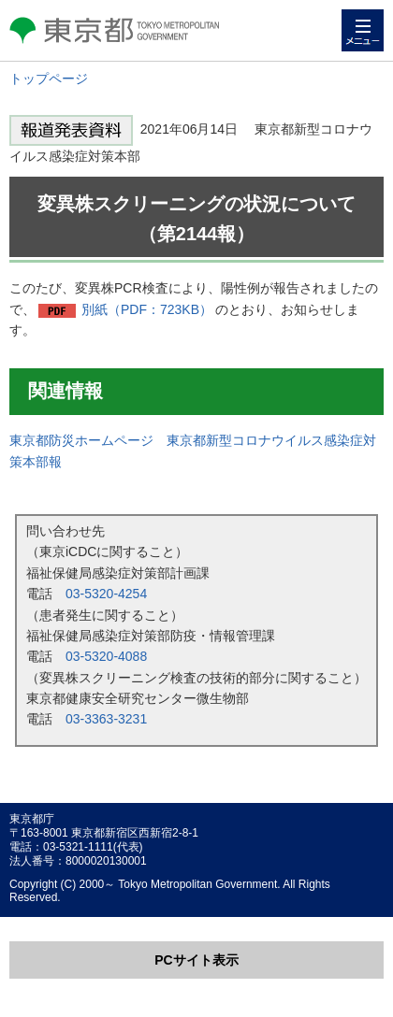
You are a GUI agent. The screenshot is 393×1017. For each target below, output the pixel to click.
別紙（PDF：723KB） (146, 309)
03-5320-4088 (106, 656)
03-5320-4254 (106, 593)
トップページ (48, 78)
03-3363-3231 (106, 718)
